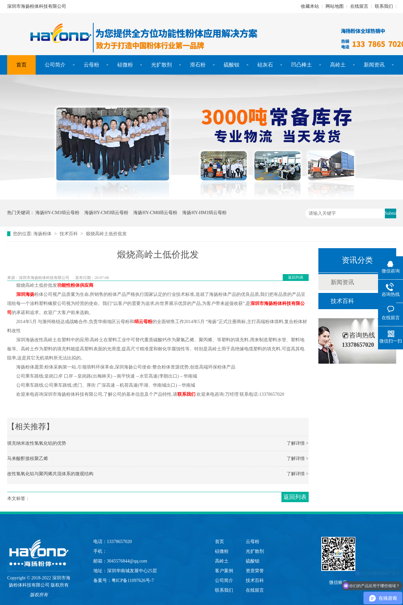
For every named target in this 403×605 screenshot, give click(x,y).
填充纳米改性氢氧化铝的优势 (36, 443)
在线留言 (359, 6)
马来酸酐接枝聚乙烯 (27, 458)
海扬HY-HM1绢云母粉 (204, 212)
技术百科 (69, 233)
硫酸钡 (231, 64)
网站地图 (335, 6)
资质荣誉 (255, 570)
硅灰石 (265, 64)
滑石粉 (198, 64)
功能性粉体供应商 (75, 285)
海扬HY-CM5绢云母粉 (106, 212)
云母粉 (91, 64)
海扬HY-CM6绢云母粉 (155, 212)
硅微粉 (125, 64)
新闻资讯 (374, 64)
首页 (21, 64)
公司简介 (55, 64)
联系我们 (384, 6)
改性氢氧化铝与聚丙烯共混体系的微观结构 (50, 473)
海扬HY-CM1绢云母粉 (57, 212)
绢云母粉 (143, 321)
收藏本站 (310, 6)
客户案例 (224, 570)
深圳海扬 (25, 294)
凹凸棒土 (301, 64)
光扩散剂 (161, 64)
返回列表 (295, 277)
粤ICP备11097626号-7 (133, 580)
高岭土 (338, 64)
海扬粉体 (42, 233)
